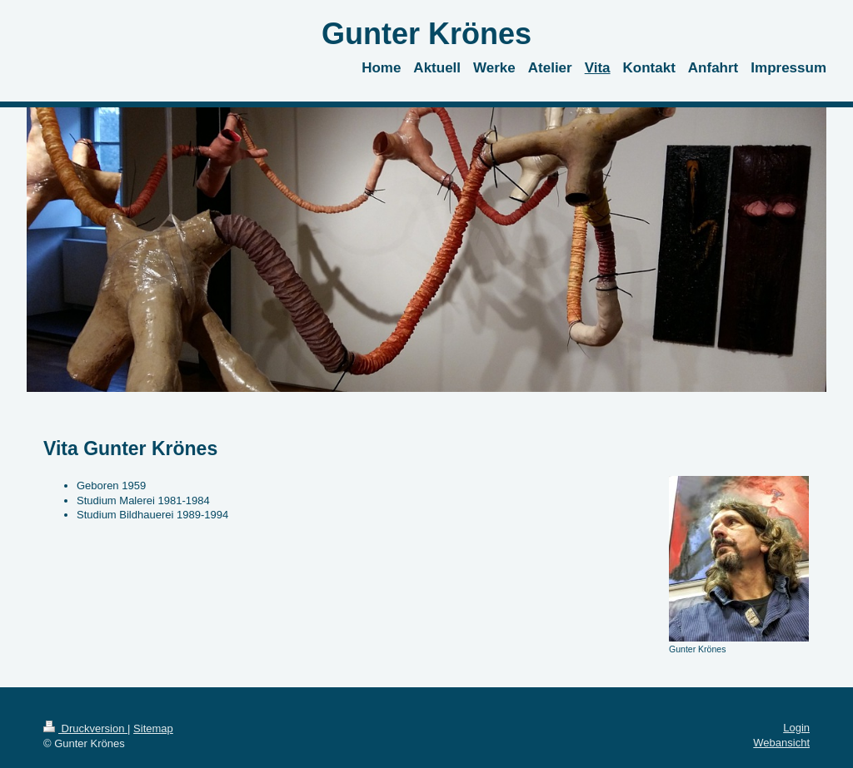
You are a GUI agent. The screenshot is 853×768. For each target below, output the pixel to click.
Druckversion (85, 728)
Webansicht (781, 742)
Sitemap (153, 728)
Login (796, 727)
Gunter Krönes (426, 34)
